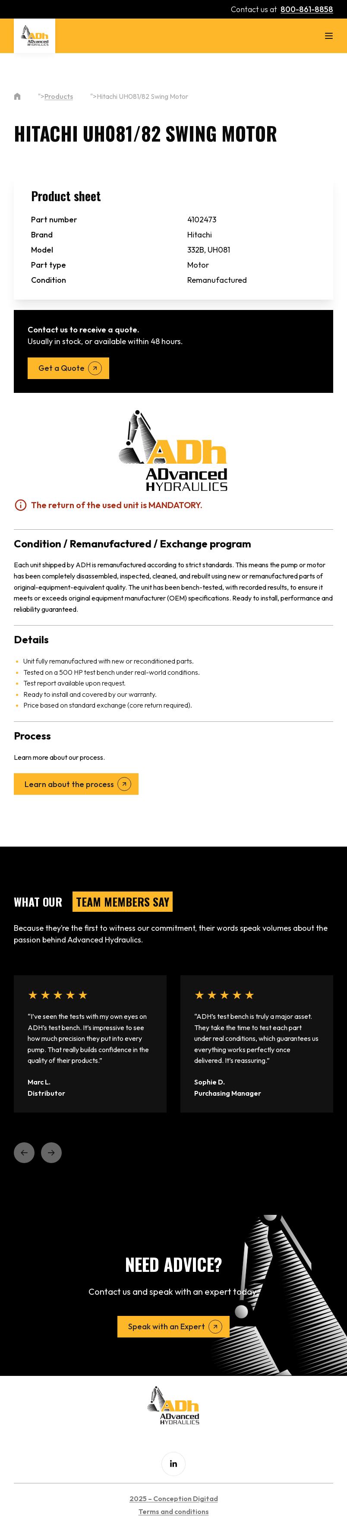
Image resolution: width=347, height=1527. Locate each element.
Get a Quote (61, 368)
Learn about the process (69, 784)
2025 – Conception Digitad (173, 1498)
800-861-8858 (307, 9)
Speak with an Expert (166, 1326)
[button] (24, 1152)
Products (58, 96)
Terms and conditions (174, 1511)
